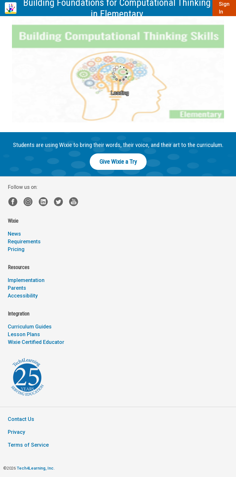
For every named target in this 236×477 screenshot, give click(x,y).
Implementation (26, 280)
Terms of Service (28, 445)
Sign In (224, 8)
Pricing (16, 249)
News (14, 234)
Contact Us (21, 419)
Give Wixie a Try (118, 161)
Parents (17, 288)
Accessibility (23, 296)
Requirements (24, 241)
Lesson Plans (24, 334)
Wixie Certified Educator (36, 342)
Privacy (16, 432)
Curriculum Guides (30, 327)
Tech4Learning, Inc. (36, 468)
